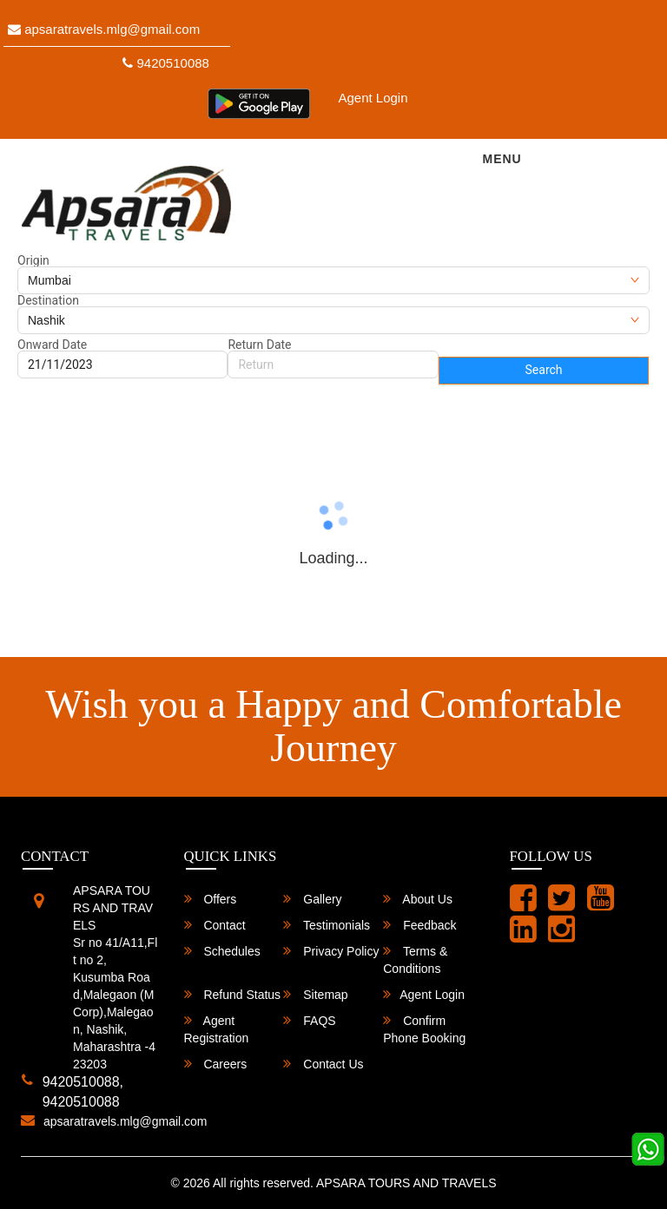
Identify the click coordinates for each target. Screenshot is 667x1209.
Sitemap (315, 994)
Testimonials (326, 924)
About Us (417, 898)
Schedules (222, 950)
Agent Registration (216, 1029)
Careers (216, 1063)
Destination (48, 300)
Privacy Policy (331, 950)
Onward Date (52, 344)
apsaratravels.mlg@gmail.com (104, 29)
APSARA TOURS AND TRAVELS (406, 1183)
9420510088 (165, 63)
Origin (33, 260)
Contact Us (323, 1063)
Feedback (419, 924)
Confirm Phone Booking (424, 1029)
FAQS (309, 1020)
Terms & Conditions (415, 959)
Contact (215, 924)
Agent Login (372, 97)
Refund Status (232, 994)
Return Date (259, 344)
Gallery (312, 898)
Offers (210, 898)
